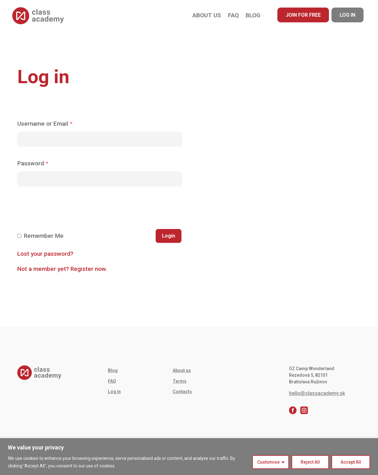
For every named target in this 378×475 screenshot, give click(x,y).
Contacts (182, 391)
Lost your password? (45, 253)
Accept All (351, 462)
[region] (189, 456)
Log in (347, 15)
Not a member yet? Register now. (62, 268)
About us (206, 15)
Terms (179, 381)
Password (32, 163)
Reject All (310, 462)
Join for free (303, 15)
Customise (268, 462)
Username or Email (44, 123)
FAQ (233, 15)
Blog (253, 15)
